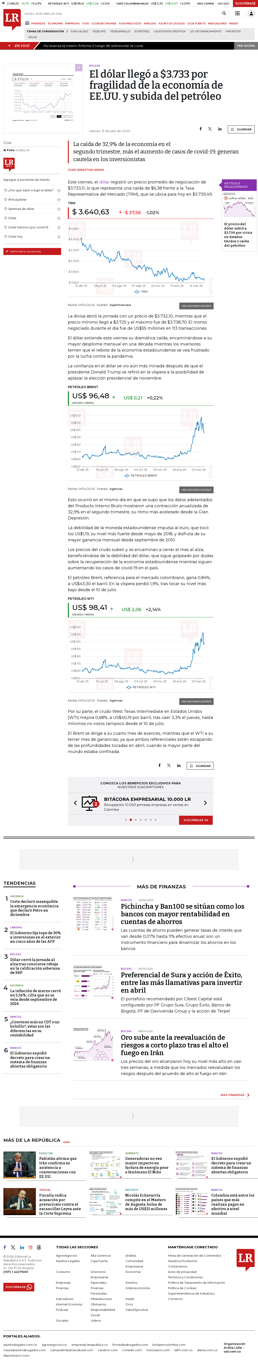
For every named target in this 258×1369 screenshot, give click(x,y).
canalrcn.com (108, 1350)
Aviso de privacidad (182, 1272)
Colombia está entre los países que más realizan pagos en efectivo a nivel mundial (232, 1204)
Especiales (98, 1282)
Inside (130, 1299)
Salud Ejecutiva (137, 1309)
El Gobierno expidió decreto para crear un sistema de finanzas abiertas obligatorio (30, 1059)
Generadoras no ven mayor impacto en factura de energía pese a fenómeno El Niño (146, 1165)
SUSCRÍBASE (245, 3)
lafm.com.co (183, 1350)
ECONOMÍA (55, 23)
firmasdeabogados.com (130, 1344)
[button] (74, 803)
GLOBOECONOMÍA (104, 23)
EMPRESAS (72, 23)
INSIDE (233, 23)
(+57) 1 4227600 (15, 1272)
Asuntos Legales (68, 1261)
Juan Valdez (79, 31)
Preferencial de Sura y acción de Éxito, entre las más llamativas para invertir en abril (181, 982)
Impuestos (233, 31)
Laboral (16, 927)
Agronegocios (66, 1255)
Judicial (45, 1189)
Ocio (129, 1304)
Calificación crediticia (170, 31)
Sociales (62, 1320)
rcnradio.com (132, 1350)
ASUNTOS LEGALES (172, 23)
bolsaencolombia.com (169, 1344)
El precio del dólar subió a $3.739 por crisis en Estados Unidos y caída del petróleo (238, 235)
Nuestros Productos (182, 1261)
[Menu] (27, 23)
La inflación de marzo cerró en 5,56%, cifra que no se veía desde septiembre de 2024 (35, 997)
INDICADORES (217, 23)
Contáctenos (177, 1266)
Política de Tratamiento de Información (196, 1282)
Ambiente (132, 1153)
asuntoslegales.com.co (20, 1344)
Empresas (63, 1282)
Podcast (62, 1309)
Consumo (63, 1272)
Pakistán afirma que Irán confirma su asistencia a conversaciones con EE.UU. (58, 1167)
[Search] (224, 13)
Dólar (32, 37)
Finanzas (62, 1288)
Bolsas (15, 954)
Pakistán (46, 1153)
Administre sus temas (23, 251)
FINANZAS (38, 23)
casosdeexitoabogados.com (24, 1350)
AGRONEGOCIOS (130, 23)
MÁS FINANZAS (232, 1095)
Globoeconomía (138, 1288)
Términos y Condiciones (185, 1277)
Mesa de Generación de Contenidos (194, 1255)
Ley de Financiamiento (205, 31)
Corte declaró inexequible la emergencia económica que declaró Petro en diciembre (34, 908)
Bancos (15, 1016)
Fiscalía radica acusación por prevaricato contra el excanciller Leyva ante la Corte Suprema (60, 1204)
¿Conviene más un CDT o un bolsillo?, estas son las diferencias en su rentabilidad (35, 1028)
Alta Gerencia (101, 1255)
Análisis (131, 1255)
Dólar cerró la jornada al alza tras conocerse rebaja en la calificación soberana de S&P (35, 966)
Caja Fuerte (99, 1261)
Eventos (131, 1282)
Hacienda (16, 896)
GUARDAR (241, 129)
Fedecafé (99, 31)
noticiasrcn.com (158, 1350)
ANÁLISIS (150, 23)
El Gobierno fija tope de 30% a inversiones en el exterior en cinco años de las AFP (35, 937)
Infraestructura (101, 1299)
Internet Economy (69, 1304)
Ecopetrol (142, 31)
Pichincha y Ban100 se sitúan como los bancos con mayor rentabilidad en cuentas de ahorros (182, 914)
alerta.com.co (207, 1350)
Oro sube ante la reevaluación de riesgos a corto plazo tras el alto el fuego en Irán (174, 1045)
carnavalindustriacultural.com (71, 1350)
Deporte (131, 1189)
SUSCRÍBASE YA (196, 820)
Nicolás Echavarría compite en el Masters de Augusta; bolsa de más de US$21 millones (146, 1202)
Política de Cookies (182, 1288)
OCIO (85, 23)
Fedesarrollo (120, 31)
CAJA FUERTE (196, 23)
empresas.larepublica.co (89, 1344)
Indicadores (64, 1299)
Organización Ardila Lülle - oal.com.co (234, 1347)
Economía (133, 1272)
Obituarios (98, 1304)
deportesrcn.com (16, 1355)
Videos (96, 1320)
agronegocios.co (54, 1344)
